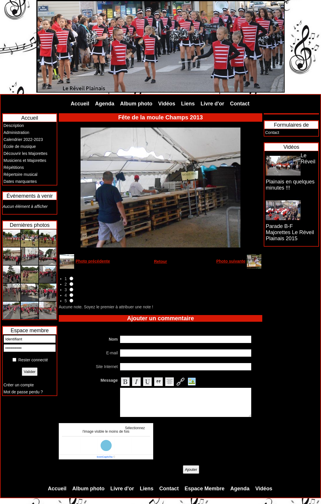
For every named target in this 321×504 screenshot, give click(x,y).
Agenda (104, 104)
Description (13, 125)
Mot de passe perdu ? (23, 392)
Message (109, 380)
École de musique (19, 146)
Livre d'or (212, 104)
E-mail (112, 353)
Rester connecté (33, 360)
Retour (160, 261)
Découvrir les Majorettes (25, 153)
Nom (113, 339)
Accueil (80, 104)
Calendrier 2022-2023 (23, 139)
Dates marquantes (20, 181)
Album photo (136, 104)
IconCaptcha (105, 456)
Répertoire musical (20, 174)
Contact (239, 104)
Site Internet (107, 366)
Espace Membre (204, 488)
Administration (16, 132)
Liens (188, 104)
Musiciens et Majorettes (24, 160)
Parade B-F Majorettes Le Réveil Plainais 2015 (290, 232)
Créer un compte (18, 385)
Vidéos (166, 104)
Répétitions (13, 167)
